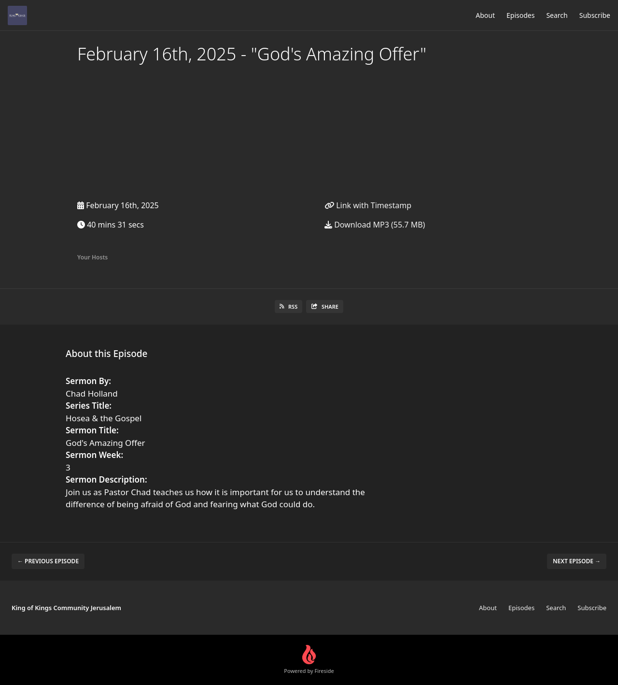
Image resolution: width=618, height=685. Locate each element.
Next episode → (577, 561)
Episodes (520, 15)
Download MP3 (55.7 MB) (374, 224)
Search (556, 15)
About (485, 15)
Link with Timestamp (367, 205)
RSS (288, 306)
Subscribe (594, 15)
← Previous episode (48, 561)
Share (324, 306)
